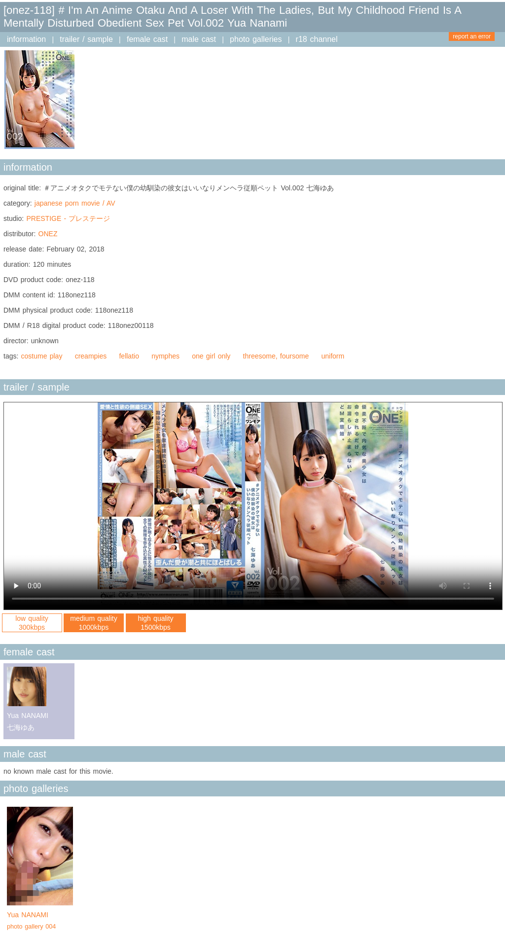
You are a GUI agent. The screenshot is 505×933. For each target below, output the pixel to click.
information (26, 39)
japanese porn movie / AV (75, 203)
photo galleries (256, 39)
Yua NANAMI (40, 922)
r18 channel (317, 39)
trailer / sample (86, 39)
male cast (198, 39)
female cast (147, 39)
